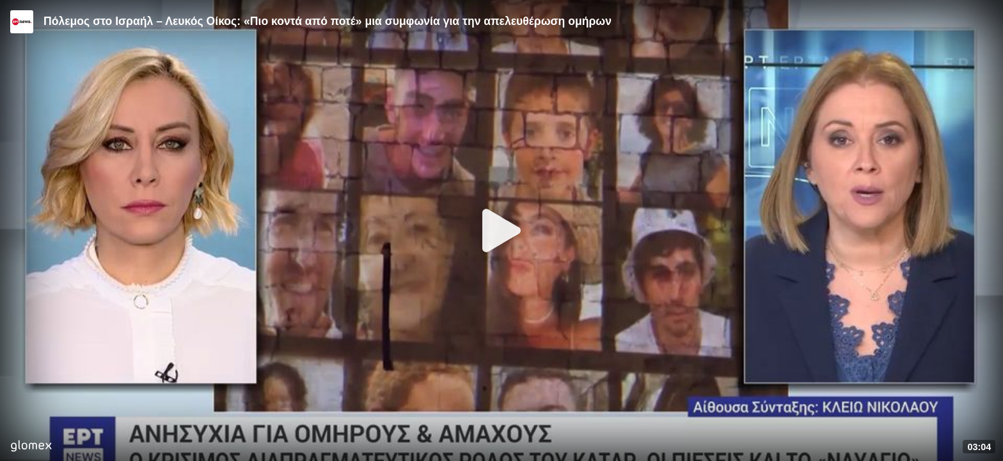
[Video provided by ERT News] (21, 21)
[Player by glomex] (31, 447)
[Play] (501, 230)
